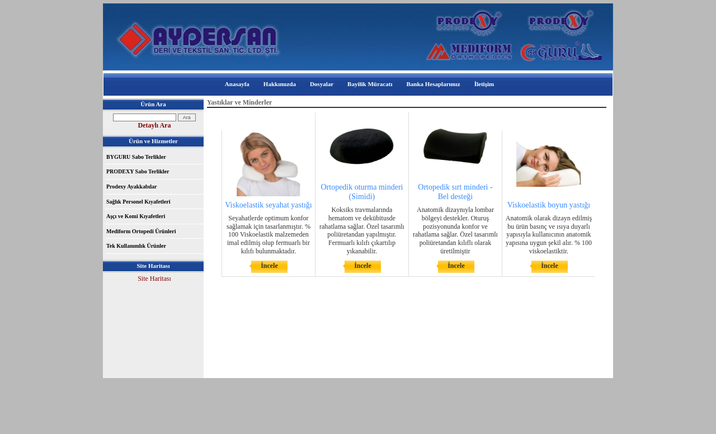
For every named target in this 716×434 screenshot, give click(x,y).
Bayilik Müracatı (369, 84)
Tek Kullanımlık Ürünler (136, 246)
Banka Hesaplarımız (433, 84)
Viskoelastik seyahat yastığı (268, 205)
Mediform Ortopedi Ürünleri (141, 231)
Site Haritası (154, 278)
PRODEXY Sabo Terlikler (137, 171)
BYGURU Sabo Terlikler (136, 157)
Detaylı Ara (154, 125)
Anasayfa (237, 84)
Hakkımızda (279, 84)
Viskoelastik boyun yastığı (548, 205)
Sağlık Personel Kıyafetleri (138, 202)
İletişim (484, 84)
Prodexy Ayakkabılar (131, 186)
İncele (269, 266)
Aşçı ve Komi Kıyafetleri (135, 216)
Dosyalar (321, 84)
